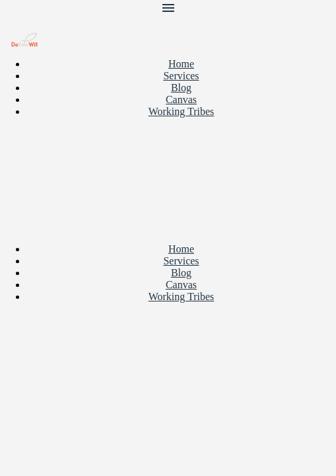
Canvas (181, 99)
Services (181, 75)
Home (181, 63)
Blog (181, 87)
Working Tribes (182, 111)
